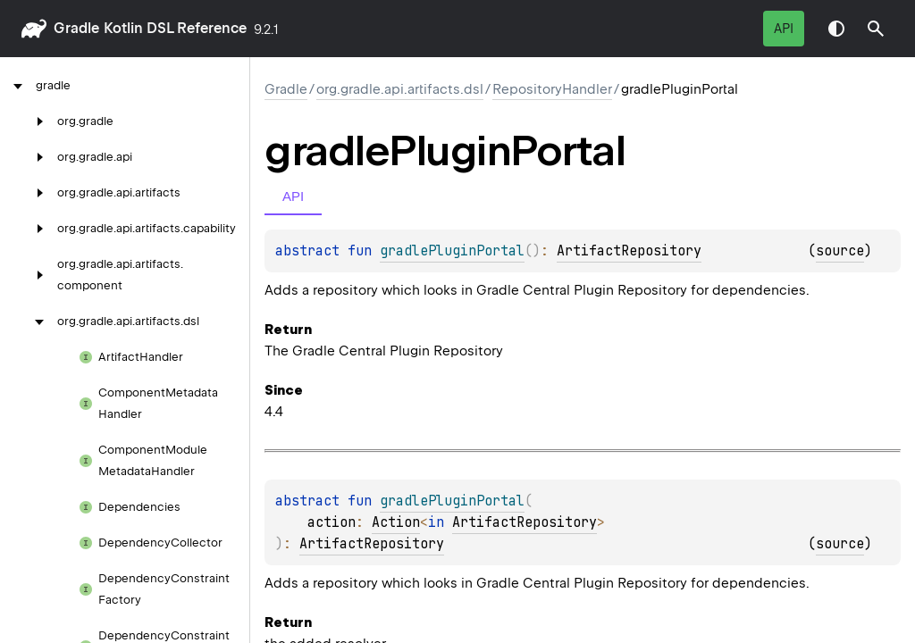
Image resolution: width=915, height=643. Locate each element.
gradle (76, 28)
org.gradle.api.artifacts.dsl (399, 89)
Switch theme (836, 28)
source (840, 251)
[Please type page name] (876, 28)
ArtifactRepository (629, 251)
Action (396, 522)
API (783, 28)
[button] (876, 28)
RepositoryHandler (552, 89)
